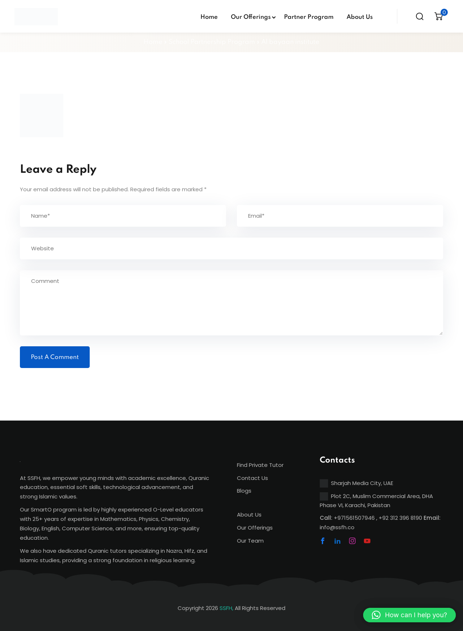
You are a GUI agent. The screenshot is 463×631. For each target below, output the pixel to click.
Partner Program (309, 17)
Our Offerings (251, 17)
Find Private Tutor (260, 465)
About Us (360, 17)
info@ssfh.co (337, 527)
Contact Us (252, 478)
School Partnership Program (212, 42)
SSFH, (226, 608)
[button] (409, 615)
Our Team (250, 540)
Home (209, 17)
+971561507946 (354, 518)
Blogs (244, 490)
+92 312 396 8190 (400, 518)
